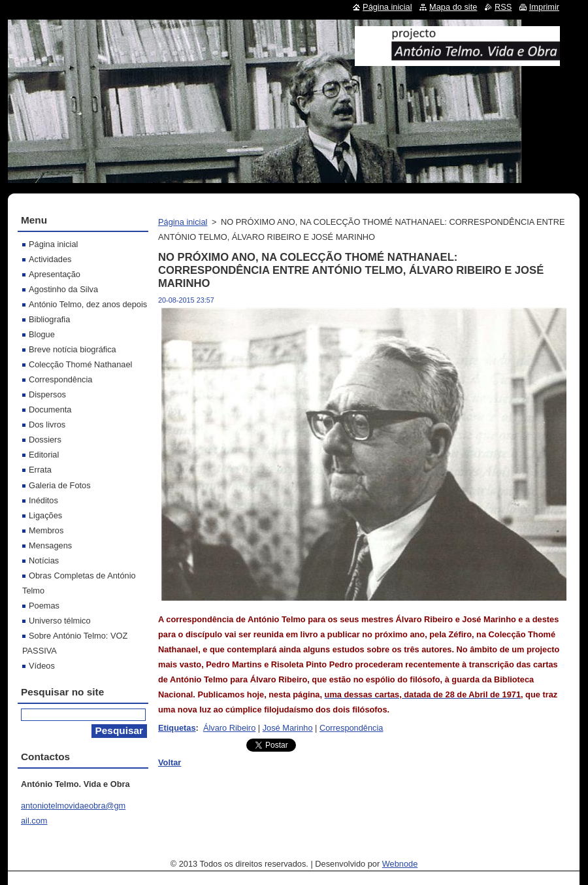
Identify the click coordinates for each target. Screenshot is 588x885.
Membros (46, 530)
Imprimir (544, 7)
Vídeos (42, 666)
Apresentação (54, 274)
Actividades (50, 259)
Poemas (44, 605)
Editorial (44, 454)
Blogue (42, 334)
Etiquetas (177, 728)
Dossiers (45, 439)
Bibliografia (49, 319)
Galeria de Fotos (60, 485)
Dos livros (47, 424)
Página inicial (182, 222)
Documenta (50, 409)
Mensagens (50, 545)
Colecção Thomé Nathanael (80, 364)
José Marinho (288, 728)
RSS (503, 7)
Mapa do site (453, 7)
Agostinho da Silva (63, 289)
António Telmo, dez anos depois (88, 304)
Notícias (44, 560)
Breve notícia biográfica (72, 349)
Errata (40, 470)
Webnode (400, 864)
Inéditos (43, 500)
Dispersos (47, 394)
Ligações (45, 515)
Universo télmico (60, 621)
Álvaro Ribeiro (229, 728)
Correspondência (351, 728)
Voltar (169, 762)
